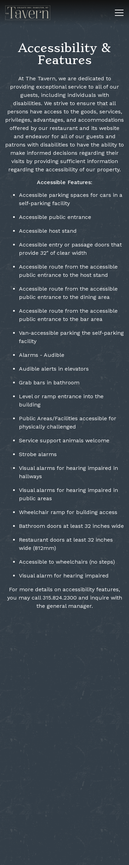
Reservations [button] (64, 856)
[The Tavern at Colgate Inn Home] (29, 12)
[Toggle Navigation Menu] (119, 12)
